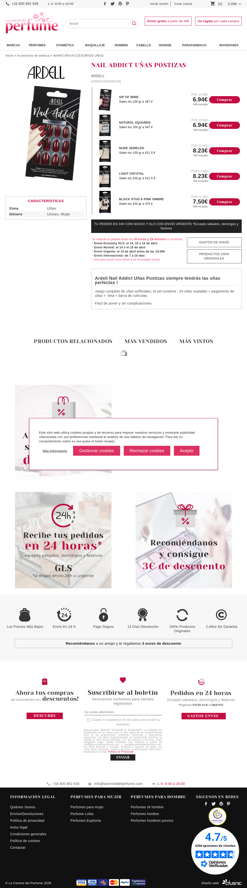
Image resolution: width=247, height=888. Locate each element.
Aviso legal (18, 827)
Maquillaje (95, 45)
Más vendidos (145, 341)
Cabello (143, 45)
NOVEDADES (229, 45)
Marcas (13, 45)
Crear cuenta (183, 4)
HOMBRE (121, 45)
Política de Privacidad (121, 751)
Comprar (225, 100)
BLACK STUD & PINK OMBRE (141, 199)
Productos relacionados (73, 341)
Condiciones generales (28, 834)
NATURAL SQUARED (135, 122)
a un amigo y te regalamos (123, 643)
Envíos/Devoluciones (26, 814)
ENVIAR (123, 757)
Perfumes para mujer (87, 807)
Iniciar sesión (159, 4)
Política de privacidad (27, 820)
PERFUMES (37, 45)
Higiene (165, 45)
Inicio (9, 55)
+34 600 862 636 (25, 4)
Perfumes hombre (145, 814)
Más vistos (196, 341)
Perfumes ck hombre (147, 807)
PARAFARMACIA (194, 45)
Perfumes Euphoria (85, 820)
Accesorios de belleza (33, 55)
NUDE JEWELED (131, 148)
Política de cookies (25, 841)
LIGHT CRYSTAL (131, 173)
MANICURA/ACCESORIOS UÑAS (78, 55)
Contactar (18, 847)
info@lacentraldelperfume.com (118, 784)
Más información (55, 450)
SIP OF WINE (129, 97)
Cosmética (65, 45)
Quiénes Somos (22, 807)
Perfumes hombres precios (152, 820)
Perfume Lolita (82, 814)
